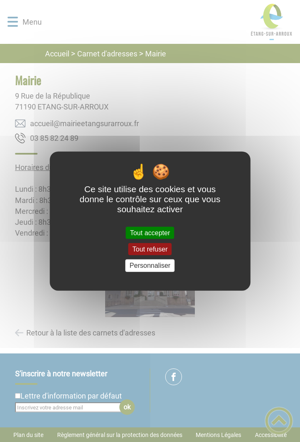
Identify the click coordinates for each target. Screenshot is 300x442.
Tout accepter (150, 232)
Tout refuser (149, 249)
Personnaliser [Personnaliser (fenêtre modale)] (150, 265)
